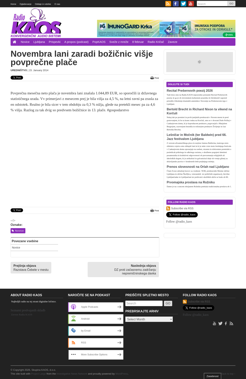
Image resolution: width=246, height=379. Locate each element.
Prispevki (55, 41)
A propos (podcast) (76, 41)
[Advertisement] (85, 144)
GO (231, 3)
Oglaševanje (25, 4)
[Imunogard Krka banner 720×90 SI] (166, 28)
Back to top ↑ (228, 373)
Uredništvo (19, 70)
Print (154, 78)
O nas (57, 4)
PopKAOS (99, 41)
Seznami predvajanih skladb (28, 310)
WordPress (121, 373)
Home (13, 4)
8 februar (138, 41)
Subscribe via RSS (180, 208)
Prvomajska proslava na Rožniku (191, 182)
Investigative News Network (72, 373)
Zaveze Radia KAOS (21, 314)
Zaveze (172, 41)
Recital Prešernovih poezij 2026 (190, 90)
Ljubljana (39, 41)
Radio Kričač (156, 41)
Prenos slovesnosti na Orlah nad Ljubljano (198, 166)
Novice (25, 41)
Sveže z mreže (118, 41)
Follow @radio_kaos (179, 221)
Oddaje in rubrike (43, 4)
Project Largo (38, 373)
